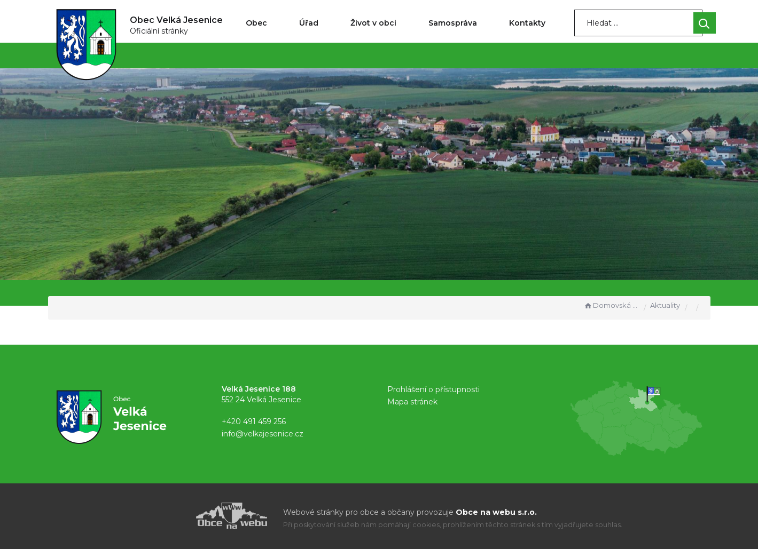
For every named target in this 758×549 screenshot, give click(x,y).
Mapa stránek (412, 402)
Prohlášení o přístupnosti (433, 389)
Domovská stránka (611, 305)
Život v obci (373, 23)
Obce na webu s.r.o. (496, 512)
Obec (256, 23)
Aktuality (665, 305)
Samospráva (452, 23)
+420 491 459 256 (254, 421)
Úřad (308, 23)
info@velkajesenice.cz (262, 434)
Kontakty (527, 23)
